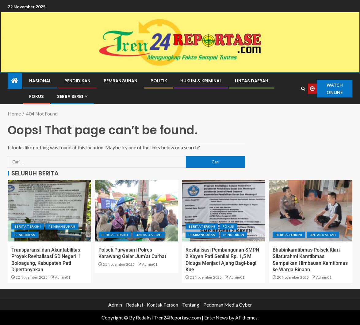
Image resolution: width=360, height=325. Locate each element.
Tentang (190, 304)
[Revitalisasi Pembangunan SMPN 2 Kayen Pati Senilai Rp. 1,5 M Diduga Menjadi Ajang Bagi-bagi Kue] (223, 210)
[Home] (14, 80)
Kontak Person (162, 304)
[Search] (303, 89)
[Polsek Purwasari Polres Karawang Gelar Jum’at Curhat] (136, 210)
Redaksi (134, 304)
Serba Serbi (70, 96)
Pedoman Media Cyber (227, 304)
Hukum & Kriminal (201, 81)
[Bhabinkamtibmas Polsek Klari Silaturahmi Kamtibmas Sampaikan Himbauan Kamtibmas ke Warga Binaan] (310, 210)
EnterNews (216, 317)
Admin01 (62, 277)
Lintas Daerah (251, 81)
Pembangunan (120, 81)
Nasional (40, 81)
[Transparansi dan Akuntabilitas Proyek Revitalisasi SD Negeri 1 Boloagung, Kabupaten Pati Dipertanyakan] (49, 210)
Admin (115, 304)
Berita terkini (27, 226)
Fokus (36, 96)
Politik (159, 81)
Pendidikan (77, 81)
